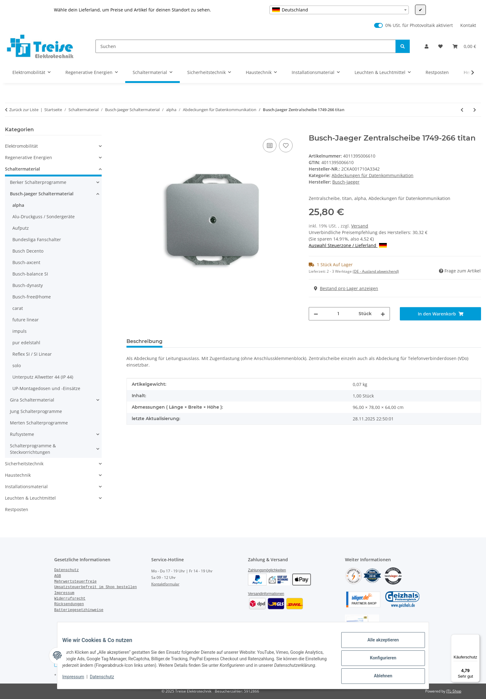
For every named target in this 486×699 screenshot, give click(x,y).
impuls (19, 331)
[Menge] (338, 313)
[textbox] (339, 10)
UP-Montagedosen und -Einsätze (46, 388)
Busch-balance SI (30, 274)
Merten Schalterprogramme (39, 423)
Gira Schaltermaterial (32, 400)
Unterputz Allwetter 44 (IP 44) (42, 377)
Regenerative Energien (28, 157)
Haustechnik (18, 475)
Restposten (16, 509)
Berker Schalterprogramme (38, 182)
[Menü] (476, 638)
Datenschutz (107, 680)
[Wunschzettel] (440, 46)
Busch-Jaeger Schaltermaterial (41, 194)
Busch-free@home (31, 297)
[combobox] (339, 10)
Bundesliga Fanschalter (36, 239)
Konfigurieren (378, 658)
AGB (57, 576)
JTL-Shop (453, 691)
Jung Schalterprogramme (36, 411)
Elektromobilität (21, 146)
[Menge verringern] (316, 313)
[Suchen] (245, 46)
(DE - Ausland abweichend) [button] (376, 271)
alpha (18, 205)
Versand (359, 226)
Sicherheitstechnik (24, 464)
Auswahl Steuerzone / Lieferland (348, 245)
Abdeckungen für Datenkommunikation (372, 175)
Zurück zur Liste (23, 109)
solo (16, 365)
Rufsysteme (22, 434)
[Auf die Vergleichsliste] (269, 145)
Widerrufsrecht (70, 599)
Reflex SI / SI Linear (32, 354)
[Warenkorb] (464, 46)
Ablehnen (378, 674)
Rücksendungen (69, 604)
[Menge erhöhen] (383, 313)
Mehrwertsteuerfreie (75, 582)
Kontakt (468, 25)
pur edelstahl (26, 342)
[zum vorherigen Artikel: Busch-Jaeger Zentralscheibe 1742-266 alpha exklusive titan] (462, 109)
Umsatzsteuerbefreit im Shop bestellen (95, 587)
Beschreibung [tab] (144, 341)
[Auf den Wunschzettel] (286, 145)
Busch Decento (27, 251)
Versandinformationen (266, 594)
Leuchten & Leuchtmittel (30, 498)
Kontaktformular (165, 584)
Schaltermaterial (22, 169)
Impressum (78, 680)
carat (17, 308)
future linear (25, 320)
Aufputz (20, 228)
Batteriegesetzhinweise (78, 610)
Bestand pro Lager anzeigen (346, 288)
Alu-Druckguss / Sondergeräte (43, 216)
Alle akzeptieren (378, 642)
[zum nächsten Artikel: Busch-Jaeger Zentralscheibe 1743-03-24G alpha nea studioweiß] (474, 109)
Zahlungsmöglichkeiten (267, 570)
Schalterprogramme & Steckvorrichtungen (33, 449)
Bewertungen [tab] (190, 341)
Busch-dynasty (27, 285)
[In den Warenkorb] (131, 130)
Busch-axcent (26, 262)
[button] (426, 46)
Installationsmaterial (26, 486)
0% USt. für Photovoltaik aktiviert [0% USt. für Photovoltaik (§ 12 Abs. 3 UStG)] (419, 25)
